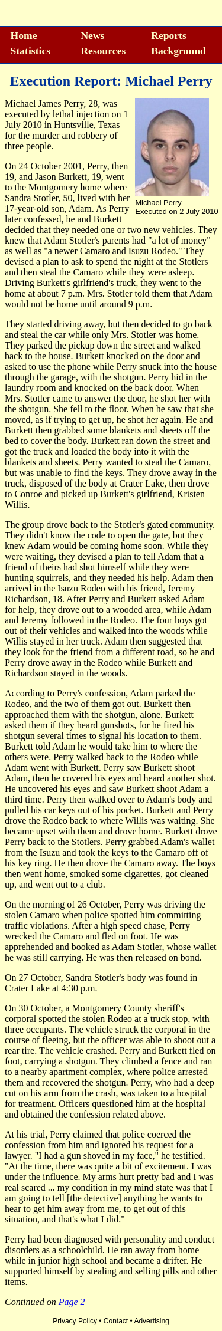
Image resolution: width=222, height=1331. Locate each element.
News (92, 35)
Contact (116, 1321)
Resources (103, 51)
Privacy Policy (75, 1321)
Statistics (30, 51)
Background (178, 51)
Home (24, 35)
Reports (168, 35)
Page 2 (72, 1302)
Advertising (151, 1321)
